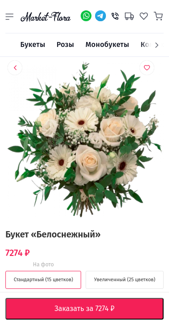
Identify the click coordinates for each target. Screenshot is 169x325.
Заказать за (91, 308)
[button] (9, 17)
